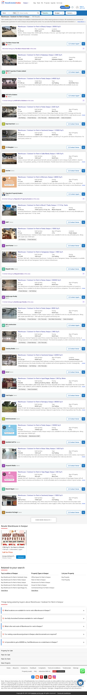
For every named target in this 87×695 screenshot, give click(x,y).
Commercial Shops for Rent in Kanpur (42, 588)
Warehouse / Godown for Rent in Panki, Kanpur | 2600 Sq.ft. (38, 107)
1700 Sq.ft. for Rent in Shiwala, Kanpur (16, 547)
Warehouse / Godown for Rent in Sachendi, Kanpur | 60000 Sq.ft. (40, 355)
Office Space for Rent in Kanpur (41, 577)
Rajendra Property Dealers (14, 193)
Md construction (11, 324)
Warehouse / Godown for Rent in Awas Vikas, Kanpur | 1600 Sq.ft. (41, 449)
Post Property (65, 7)
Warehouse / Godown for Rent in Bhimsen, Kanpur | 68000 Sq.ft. (40, 177)
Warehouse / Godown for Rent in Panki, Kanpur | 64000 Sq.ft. (39, 78)
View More (80, 22)
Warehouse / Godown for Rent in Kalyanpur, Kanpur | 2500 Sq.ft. (40, 55)
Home (9, 668)
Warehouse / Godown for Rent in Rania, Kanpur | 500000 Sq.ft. (39, 280)
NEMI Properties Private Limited (16, 71)
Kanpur (15, 13)
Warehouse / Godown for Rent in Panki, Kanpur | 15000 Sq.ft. (39, 229)
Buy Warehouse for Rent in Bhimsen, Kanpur (14, 585)
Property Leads (27, 671)
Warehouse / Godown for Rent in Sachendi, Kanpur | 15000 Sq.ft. (40, 495)
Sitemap (75, 668)
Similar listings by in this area (19, 48)
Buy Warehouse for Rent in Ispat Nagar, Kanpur (14, 588)
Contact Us (24, 668)
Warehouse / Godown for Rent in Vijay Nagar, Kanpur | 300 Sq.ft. (40, 472)
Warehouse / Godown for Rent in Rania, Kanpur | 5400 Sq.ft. (38, 332)
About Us (16, 668)
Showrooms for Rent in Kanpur (40, 582)
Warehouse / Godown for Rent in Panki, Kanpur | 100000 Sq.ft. (39, 425)
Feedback (33, 668)
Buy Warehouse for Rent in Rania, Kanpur (13, 582)
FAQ (35, 671)
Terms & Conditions (54, 668)
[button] (74, 43)
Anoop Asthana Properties (9, 556)
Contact (21, 557)
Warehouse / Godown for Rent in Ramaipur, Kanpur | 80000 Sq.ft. (40, 402)
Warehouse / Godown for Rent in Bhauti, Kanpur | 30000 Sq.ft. (39, 27)
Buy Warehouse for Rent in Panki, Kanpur (13, 580)
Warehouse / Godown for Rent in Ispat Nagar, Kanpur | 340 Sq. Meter (42, 378)
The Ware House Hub (12, 42)
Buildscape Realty (11, 296)
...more (83, 115)
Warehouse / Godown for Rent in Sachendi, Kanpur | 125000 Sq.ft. (41, 130)
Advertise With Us (44, 671)
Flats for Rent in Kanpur (38, 580)
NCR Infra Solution (11, 94)
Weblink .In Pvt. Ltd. (37, 693)
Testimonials (67, 668)
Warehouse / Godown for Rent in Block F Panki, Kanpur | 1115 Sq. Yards (43, 205)
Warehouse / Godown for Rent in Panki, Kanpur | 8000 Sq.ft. (38, 308)
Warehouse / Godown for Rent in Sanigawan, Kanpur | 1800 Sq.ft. (40, 252)
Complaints (42, 668)
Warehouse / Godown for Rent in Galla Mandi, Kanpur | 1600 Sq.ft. (41, 154)
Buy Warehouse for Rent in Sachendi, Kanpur (14, 577)
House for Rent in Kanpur (39, 585)
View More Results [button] (43, 520)
